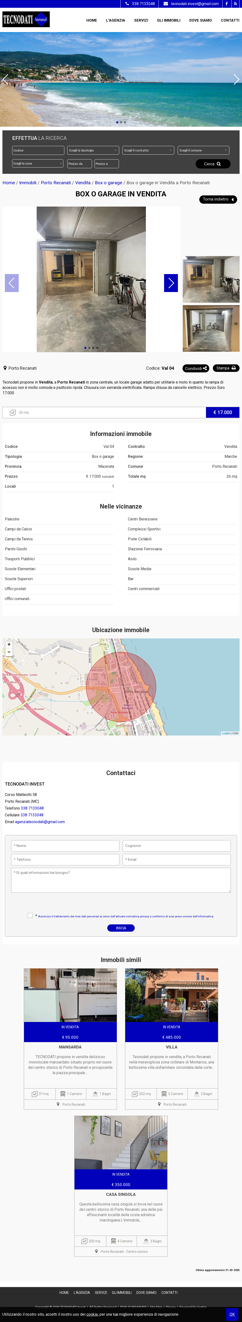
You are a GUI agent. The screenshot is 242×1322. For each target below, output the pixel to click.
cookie (92, 1314)
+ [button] (9, 645)
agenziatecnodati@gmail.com (40, 822)
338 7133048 (139, 3)
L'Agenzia (115, 20)
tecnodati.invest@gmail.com (190, 3)
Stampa (227, 367)
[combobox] (93, 150)
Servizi (141, 20)
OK (232, 1314)
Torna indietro (218, 199)
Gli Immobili (168, 20)
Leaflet (226, 733)
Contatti (230, 20)
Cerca (213, 163)
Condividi (196, 368)
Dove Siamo (200, 20)
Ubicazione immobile (121, 630)
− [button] (9, 652)
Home (91, 20)
